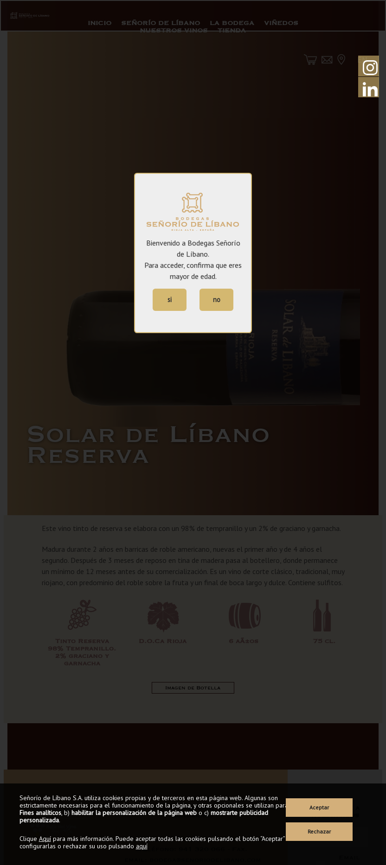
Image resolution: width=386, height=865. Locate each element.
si (169, 299)
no (216, 299)
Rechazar (319, 831)
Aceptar (319, 807)
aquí (142, 846)
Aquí (45, 838)
